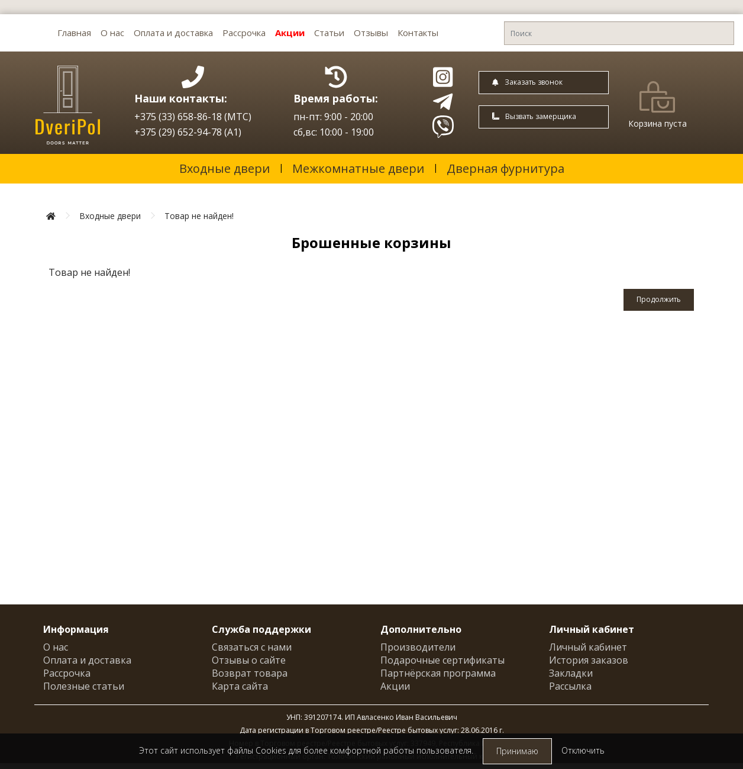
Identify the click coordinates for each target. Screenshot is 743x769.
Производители (418, 647)
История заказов (588, 660)
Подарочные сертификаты (442, 660)
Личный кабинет (588, 647)
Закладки (571, 673)
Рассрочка (244, 32)
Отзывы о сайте (249, 660)
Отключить (583, 750)
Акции (290, 32)
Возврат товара (249, 673)
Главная (74, 32)
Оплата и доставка (173, 32)
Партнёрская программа (438, 673)
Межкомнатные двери (358, 168)
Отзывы (371, 32)
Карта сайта (240, 686)
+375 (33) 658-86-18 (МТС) (192, 116)
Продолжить (659, 299)
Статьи (329, 32)
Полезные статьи (83, 686)
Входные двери (224, 168)
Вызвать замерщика (534, 116)
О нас (112, 32)
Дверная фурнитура (505, 168)
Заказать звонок (527, 82)
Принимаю (517, 751)
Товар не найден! (199, 215)
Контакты (418, 32)
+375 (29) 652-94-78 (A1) (187, 132)
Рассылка (570, 686)
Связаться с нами (252, 647)
